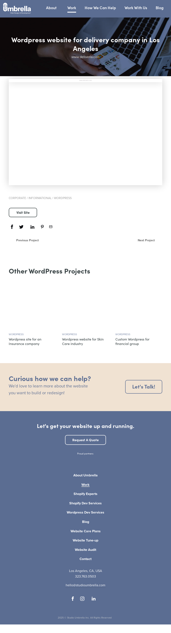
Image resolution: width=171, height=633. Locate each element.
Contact (85, 559)
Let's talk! (143, 386)
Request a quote (85, 439)
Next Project (146, 240)
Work (71, 7)
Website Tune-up (85, 540)
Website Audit (85, 550)
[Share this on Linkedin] (32, 227)
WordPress (63, 198)
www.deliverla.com (85, 57)
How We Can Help (100, 7)
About (51, 7)
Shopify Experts (85, 494)
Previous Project (27, 240)
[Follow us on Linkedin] (93, 598)
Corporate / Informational (30, 198)
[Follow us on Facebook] (73, 598)
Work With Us (136, 7)
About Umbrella (85, 475)
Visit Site (23, 212)
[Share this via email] (51, 226)
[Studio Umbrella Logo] (17, 8)
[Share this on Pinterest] (42, 227)
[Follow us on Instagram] (82, 598)
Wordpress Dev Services (85, 513)
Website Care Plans (86, 531)
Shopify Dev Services (85, 503)
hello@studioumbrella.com (85, 585)
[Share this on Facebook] (12, 227)
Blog (160, 7)
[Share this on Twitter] (21, 227)
